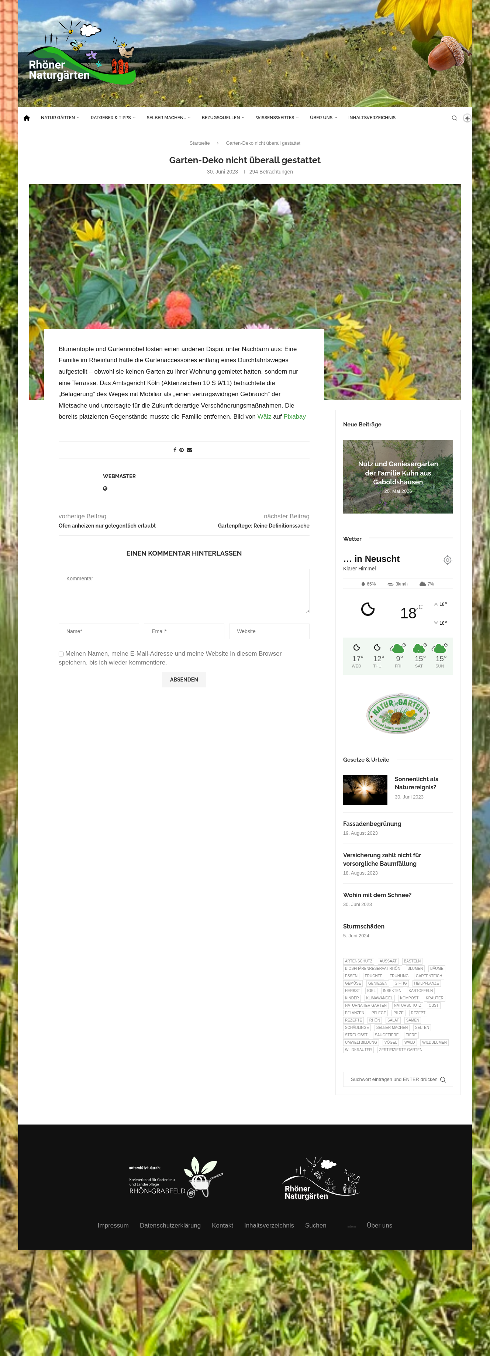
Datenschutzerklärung (170, 1225)
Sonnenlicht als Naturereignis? (416, 783)
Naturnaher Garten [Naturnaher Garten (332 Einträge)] (366, 1005)
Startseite (200, 143)
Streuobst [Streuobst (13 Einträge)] (356, 1035)
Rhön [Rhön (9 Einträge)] (374, 1020)
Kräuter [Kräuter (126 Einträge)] (435, 998)
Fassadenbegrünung (372, 823)
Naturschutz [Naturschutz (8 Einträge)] (407, 1005)
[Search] (454, 118)
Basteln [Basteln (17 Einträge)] (412, 961)
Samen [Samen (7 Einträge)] (413, 1020)
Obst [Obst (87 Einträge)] (434, 1005)
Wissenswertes (275, 117)
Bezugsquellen (221, 117)
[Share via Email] (189, 450)
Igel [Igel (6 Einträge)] (371, 991)
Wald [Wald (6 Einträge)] (409, 1042)
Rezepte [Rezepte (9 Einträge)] (353, 1020)
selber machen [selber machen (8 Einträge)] (392, 1028)
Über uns (321, 117)
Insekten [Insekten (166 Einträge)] (392, 991)
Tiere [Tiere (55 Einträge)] (411, 1035)
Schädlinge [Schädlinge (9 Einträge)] (357, 1028)
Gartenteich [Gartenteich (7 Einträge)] (429, 976)
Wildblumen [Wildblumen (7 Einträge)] (434, 1042)
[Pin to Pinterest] (181, 450)
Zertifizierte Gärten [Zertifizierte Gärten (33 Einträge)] (400, 1050)
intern (352, 1226)
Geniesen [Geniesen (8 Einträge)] (377, 983)
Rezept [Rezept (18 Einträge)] (418, 1013)
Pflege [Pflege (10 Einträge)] (379, 1013)
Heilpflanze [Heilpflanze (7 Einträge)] (426, 983)
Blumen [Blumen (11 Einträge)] (415, 969)
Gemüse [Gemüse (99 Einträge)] (353, 983)
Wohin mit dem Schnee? (377, 895)
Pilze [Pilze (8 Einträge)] (398, 1013)
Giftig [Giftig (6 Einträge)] (401, 983)
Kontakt (222, 1225)
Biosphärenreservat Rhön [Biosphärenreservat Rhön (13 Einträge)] (372, 969)
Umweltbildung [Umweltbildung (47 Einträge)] (361, 1042)
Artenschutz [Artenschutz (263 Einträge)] (358, 961)
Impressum (113, 1225)
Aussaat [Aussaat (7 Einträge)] (388, 961)
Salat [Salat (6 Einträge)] (393, 1020)
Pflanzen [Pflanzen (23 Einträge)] (354, 1013)
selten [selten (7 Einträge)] (422, 1028)
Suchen (316, 1225)
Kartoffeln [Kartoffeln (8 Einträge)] (421, 991)
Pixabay (295, 416)
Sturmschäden (363, 926)
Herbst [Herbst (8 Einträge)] (352, 991)
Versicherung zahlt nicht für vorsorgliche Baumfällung (382, 859)
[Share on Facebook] (174, 450)
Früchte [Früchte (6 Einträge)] (374, 976)
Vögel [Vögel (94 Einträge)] (390, 1042)
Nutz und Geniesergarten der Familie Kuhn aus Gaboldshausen (398, 473)
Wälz (265, 416)
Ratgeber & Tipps (111, 117)
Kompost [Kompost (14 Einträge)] (409, 998)
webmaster (119, 476)
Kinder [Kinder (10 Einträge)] (352, 998)
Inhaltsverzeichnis (372, 117)
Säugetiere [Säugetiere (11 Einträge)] (386, 1035)
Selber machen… (166, 117)
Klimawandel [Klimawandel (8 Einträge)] (379, 998)
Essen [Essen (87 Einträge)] (351, 976)
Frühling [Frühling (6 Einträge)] (399, 976)
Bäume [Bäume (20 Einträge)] (437, 969)
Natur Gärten (58, 117)
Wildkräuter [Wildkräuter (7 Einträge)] (358, 1050)
